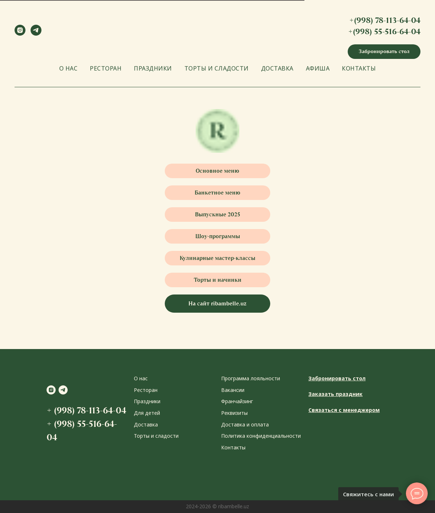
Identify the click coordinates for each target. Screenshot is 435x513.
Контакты (233, 447)
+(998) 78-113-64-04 (384, 20)
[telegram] (36, 34)
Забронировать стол (337, 378)
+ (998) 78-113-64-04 (86, 410)
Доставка (146, 424)
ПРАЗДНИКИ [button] (153, 68)
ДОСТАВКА (277, 68)
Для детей (147, 412)
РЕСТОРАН (105, 68)
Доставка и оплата (245, 424)
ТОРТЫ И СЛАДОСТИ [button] (216, 68)
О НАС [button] (68, 68)
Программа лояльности (250, 378)
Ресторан (145, 389)
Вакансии (232, 389)
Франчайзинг (237, 401)
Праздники (147, 401)
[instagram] (20, 34)
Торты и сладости (156, 435)
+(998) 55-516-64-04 (384, 31)
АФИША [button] (318, 68)
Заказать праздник (335, 393)
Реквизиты (234, 412)
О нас (141, 378)
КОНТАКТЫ (359, 68)
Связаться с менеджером (344, 409)
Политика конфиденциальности (261, 435)
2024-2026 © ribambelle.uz (217, 506)
